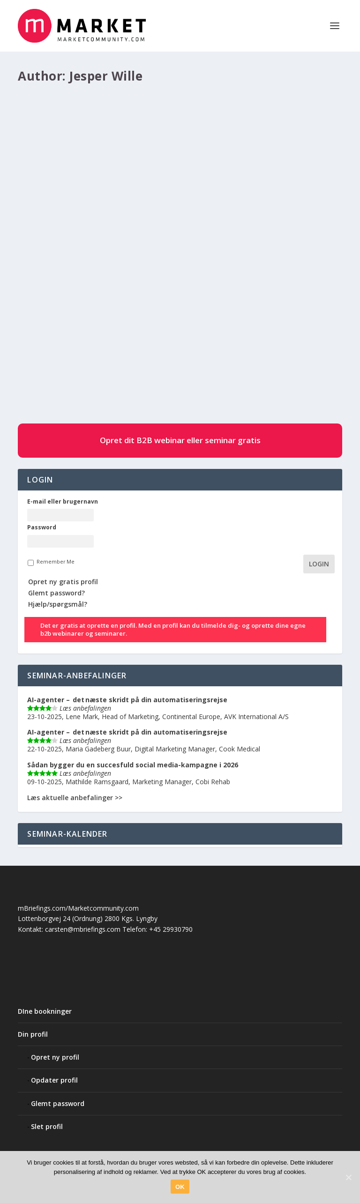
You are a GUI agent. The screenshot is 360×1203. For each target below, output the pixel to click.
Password (41, 527)
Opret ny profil (55, 1057)
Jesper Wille (70, 312)
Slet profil (47, 1126)
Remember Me (56, 561)
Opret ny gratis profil (63, 581)
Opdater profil (54, 1080)
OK (180, 1186)
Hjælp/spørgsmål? (57, 604)
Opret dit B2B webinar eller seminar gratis (180, 440)
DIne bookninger (45, 1011)
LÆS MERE (50, 382)
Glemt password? (56, 592)
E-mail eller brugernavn (62, 501)
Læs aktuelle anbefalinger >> (74, 797)
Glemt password (57, 1103)
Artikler (142, 312)
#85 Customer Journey (184, 312)
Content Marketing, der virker (88, 297)
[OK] (348, 1177)
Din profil (33, 1034)
